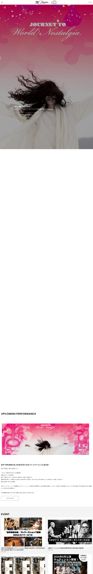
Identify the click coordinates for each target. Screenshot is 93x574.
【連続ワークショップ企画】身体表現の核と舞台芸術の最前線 (65, 548)
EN (89, 2)
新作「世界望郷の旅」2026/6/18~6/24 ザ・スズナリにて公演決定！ (25, 465)
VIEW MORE (10, 498)
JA (91, 2)
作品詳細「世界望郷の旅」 (26, 115)
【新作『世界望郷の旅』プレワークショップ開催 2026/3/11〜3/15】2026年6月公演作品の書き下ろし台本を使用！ (23, 549)
